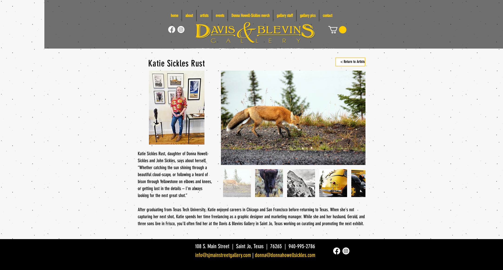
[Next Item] (357, 117)
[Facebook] (171, 29)
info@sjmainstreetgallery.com (223, 255)
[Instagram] (181, 29)
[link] (337, 29)
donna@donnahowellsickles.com (285, 255)
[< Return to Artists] (350, 61)
